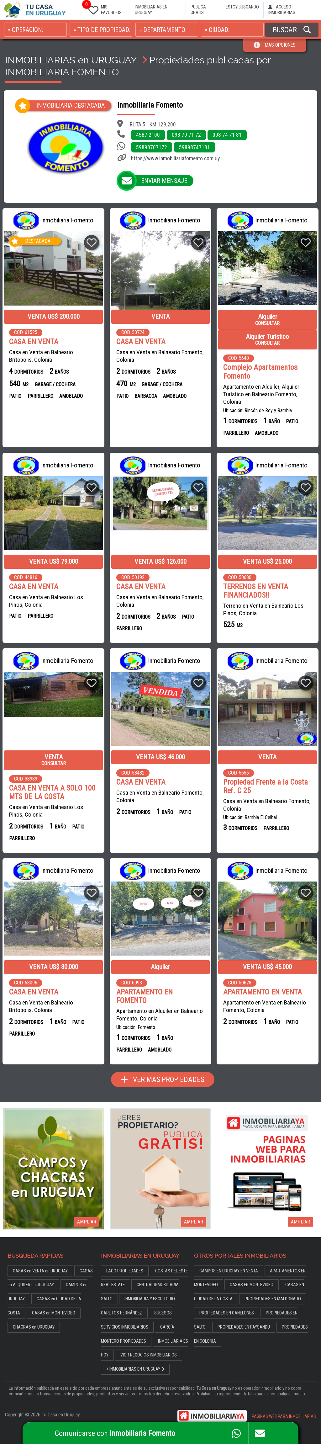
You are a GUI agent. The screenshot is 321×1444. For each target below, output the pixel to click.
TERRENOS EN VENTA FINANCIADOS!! (255, 590)
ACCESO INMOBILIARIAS (281, 9)
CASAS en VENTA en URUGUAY (40, 1261)
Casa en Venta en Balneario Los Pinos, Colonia (46, 600)
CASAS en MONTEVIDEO (53, 1303)
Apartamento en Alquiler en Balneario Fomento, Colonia (159, 1005)
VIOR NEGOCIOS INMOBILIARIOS (148, 1345)
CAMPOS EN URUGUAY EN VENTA (228, 1261)
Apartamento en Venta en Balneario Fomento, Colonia (264, 1005)
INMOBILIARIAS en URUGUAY (71, 60)
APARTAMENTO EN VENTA (262, 991)
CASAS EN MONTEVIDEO (251, 1275)
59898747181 (194, 147)
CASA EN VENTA (33, 342)
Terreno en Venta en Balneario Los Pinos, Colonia (263, 609)
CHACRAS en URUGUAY (34, 1317)
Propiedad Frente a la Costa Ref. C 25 (265, 785)
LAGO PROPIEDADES (124, 1261)
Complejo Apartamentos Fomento (260, 371)
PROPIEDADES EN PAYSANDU (244, 1317)
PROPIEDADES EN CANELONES (226, 1303)
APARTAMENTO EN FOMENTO (160, 991)
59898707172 (151, 147)
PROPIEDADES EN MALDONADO (273, 1289)
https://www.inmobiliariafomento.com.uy (175, 158)
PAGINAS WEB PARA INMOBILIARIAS (284, 1406)
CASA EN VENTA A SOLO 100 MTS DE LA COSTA (52, 791)
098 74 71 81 (227, 135)
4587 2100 (148, 135)
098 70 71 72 (186, 135)
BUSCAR (292, 29)
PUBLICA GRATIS (198, 9)
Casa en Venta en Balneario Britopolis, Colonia (41, 356)
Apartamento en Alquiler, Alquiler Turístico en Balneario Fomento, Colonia (261, 394)
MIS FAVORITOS (104, 8)
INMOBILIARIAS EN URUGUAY (151, 9)
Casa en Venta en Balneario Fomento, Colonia (159, 356)
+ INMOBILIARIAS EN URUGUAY (135, 1359)
